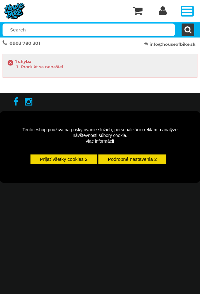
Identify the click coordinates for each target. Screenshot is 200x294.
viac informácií (100, 141)
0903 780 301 (25, 43)
